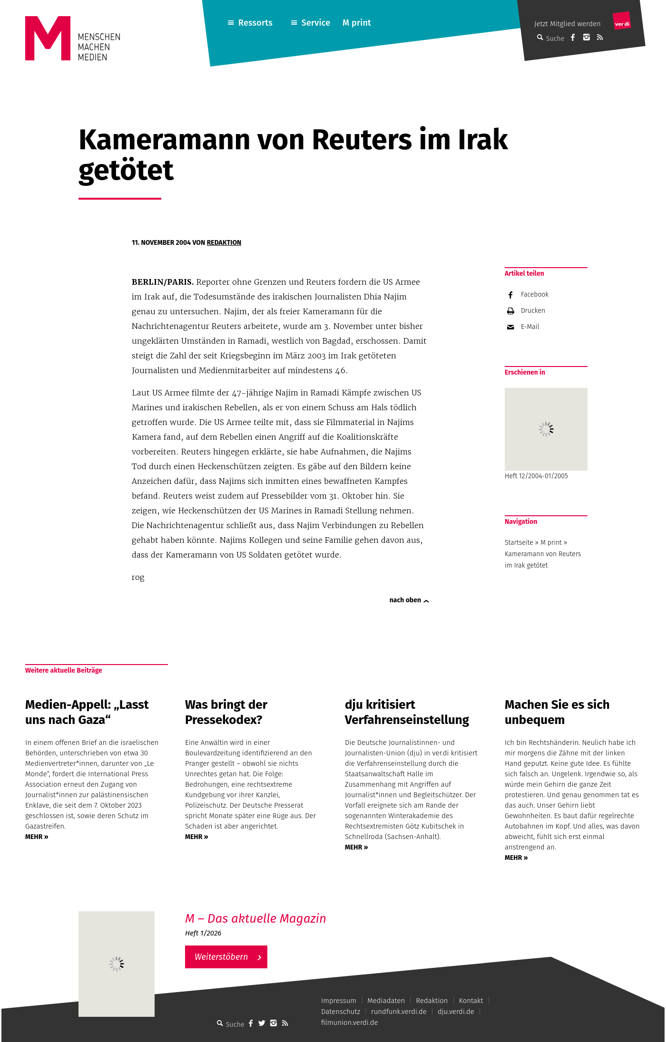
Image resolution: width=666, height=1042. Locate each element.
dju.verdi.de (456, 1011)
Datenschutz (340, 1011)
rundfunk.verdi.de (399, 1011)
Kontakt (471, 1000)
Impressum (338, 1000)
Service (316, 23)
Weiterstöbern (221, 957)
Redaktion (224, 243)
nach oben (405, 600)
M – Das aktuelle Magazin (255, 918)
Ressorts (255, 23)
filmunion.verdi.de (349, 1022)
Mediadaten (386, 1000)
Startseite (519, 543)
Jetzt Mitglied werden (567, 23)
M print (357, 23)
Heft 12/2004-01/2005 (546, 434)
